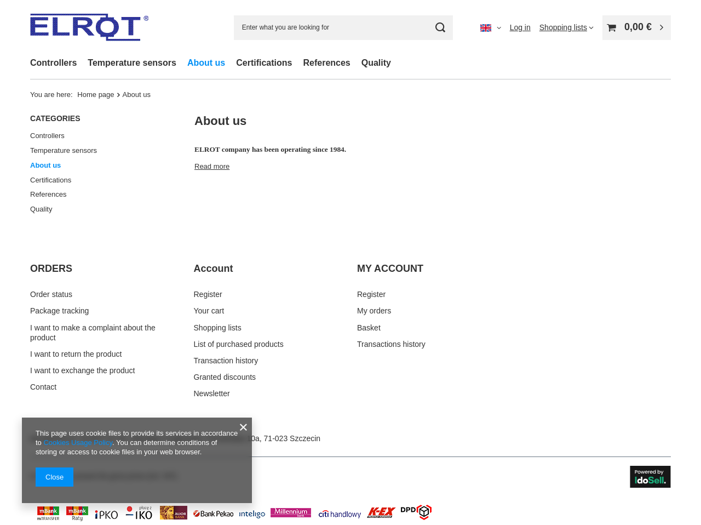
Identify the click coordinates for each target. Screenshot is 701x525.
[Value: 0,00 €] (636, 27)
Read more (211, 166)
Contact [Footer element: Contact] (43, 387)
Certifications (264, 62)
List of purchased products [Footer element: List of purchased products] (239, 344)
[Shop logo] (89, 27)
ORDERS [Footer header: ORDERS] (51, 268)
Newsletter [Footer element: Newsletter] (212, 393)
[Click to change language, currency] (490, 27)
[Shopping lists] (566, 27)
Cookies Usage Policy (77, 442)
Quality (376, 62)
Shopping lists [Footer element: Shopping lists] (218, 327)
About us (206, 62)
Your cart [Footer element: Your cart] (209, 310)
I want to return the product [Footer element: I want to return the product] (76, 354)
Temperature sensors (132, 62)
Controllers (53, 62)
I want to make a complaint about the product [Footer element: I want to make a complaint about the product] (93, 332)
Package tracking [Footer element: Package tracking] (59, 310)
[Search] (440, 27)
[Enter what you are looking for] (343, 27)
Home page (95, 94)
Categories (55, 118)
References (326, 62)
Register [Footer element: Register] (208, 294)
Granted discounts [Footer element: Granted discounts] (225, 377)
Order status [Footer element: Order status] (51, 294)
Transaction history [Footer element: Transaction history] (226, 360)
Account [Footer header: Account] (213, 268)
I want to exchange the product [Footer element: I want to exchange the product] (82, 370)
